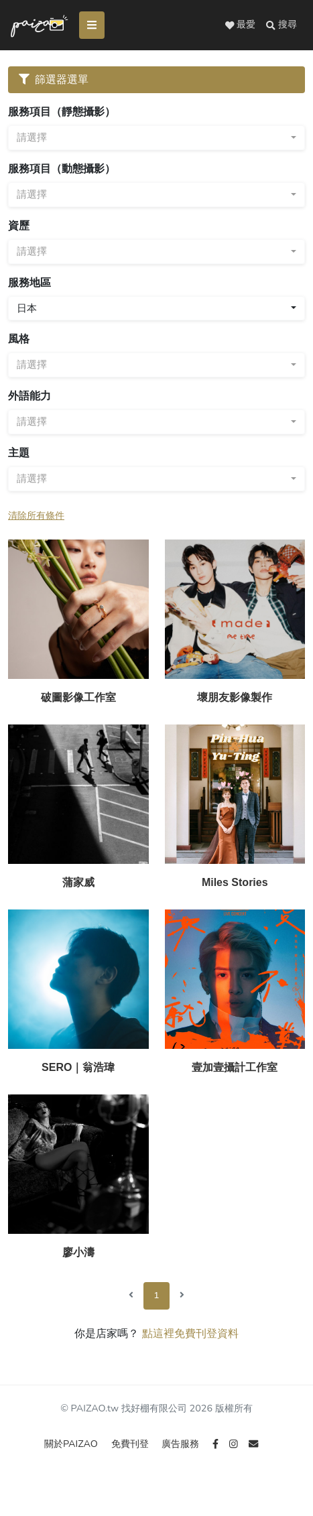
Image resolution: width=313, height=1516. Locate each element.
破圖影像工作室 (78, 697)
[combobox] (156, 137)
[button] (281, 25)
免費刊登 (131, 1443)
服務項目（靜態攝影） (61, 111)
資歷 (18, 225)
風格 (18, 338)
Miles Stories (235, 882)
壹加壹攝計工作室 (234, 1067)
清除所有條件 (36, 516)
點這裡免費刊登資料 (190, 1333)
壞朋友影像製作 (234, 697)
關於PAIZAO (72, 1443)
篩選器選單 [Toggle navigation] (53, 79)
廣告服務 (182, 1443)
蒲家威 (78, 882)
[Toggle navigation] (92, 25)
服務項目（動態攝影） (61, 168)
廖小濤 (78, 1252)
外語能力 (29, 395)
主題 (18, 452)
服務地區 (29, 282)
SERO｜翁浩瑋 (78, 1067)
